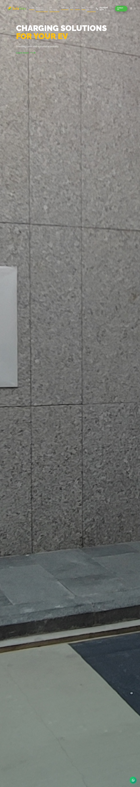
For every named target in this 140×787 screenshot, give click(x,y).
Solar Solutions (39, 9)
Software (65, 8)
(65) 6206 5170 (102, 9)
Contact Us (90, 9)
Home (31, 8)
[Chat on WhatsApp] (133, 780)
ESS (71, 8)
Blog (83, 8)
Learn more (25, 53)
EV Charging (53, 9)
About (77, 8)
